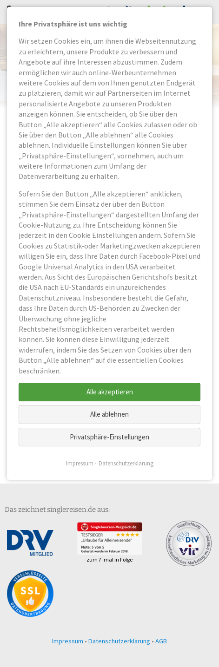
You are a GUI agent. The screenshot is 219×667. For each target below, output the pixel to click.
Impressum (67, 641)
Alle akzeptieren (109, 391)
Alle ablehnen (109, 414)
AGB (161, 641)
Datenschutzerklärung (119, 641)
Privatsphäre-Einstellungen (109, 436)
